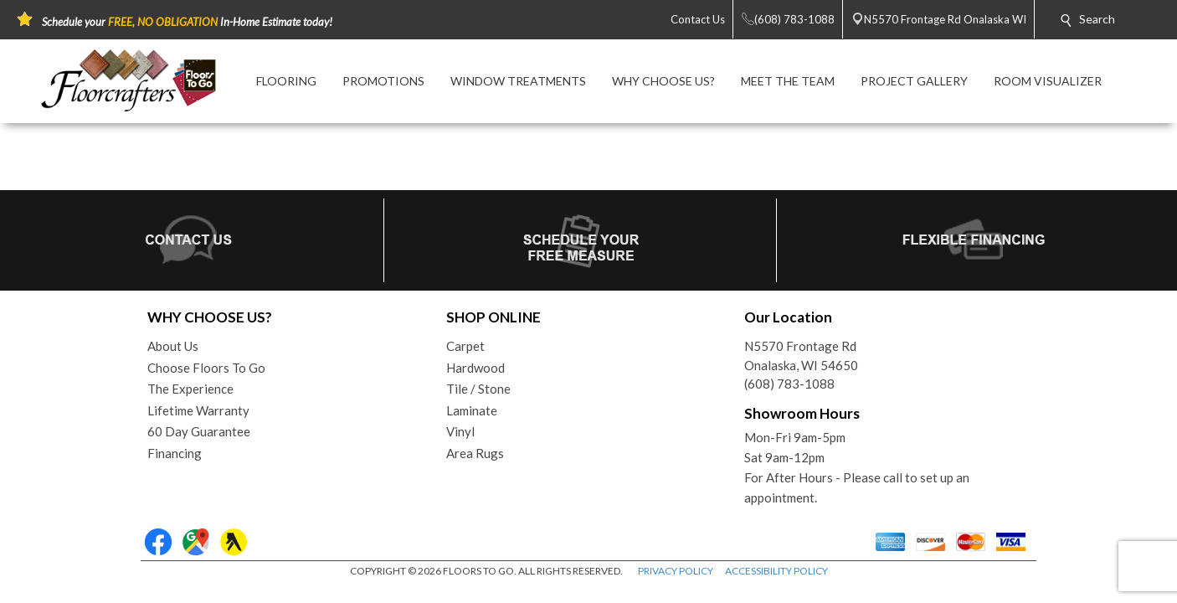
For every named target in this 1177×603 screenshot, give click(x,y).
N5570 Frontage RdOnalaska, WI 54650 (801, 355)
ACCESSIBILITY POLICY (776, 570)
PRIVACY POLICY (675, 570)
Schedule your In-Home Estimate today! (187, 21)
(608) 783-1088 (789, 383)
